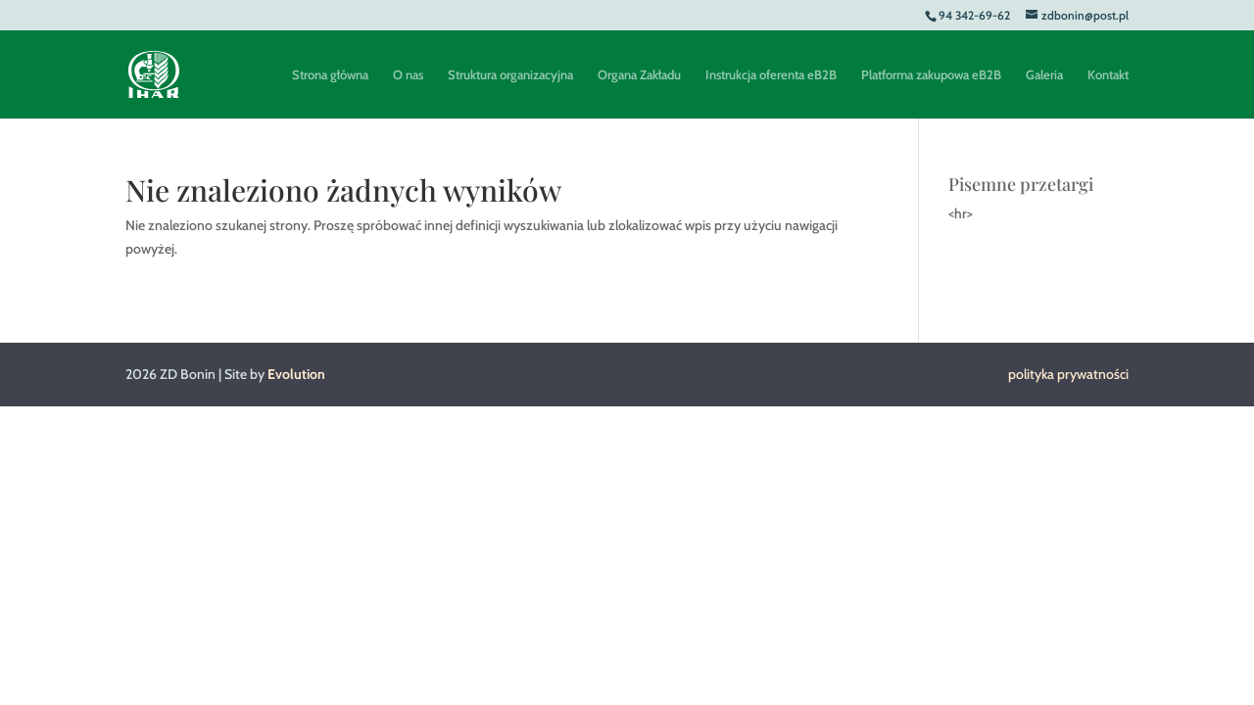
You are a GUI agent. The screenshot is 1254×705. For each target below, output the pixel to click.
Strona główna (330, 75)
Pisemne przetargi (1020, 184)
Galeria (1044, 75)
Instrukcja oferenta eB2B (771, 75)
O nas (408, 75)
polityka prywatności (1068, 374)
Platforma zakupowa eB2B (931, 75)
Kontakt (1108, 75)
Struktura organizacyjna (510, 75)
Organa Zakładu (639, 75)
